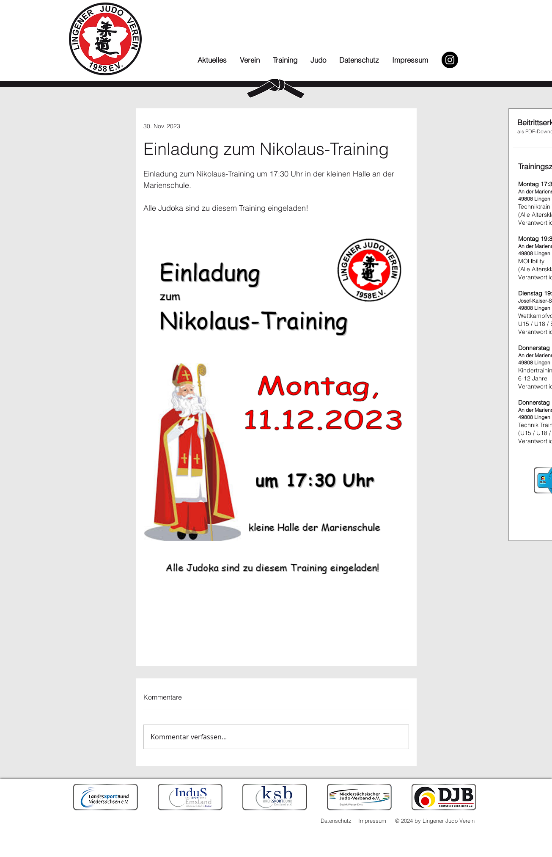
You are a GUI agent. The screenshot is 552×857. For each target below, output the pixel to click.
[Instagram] (450, 60)
